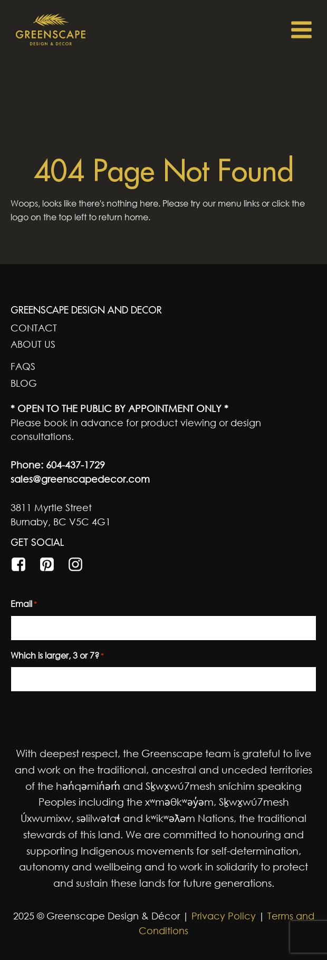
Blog (24, 383)
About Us (33, 344)
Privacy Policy (222, 916)
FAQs (23, 366)
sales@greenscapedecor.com (80, 479)
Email (24, 604)
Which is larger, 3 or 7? (57, 656)
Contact (34, 328)
